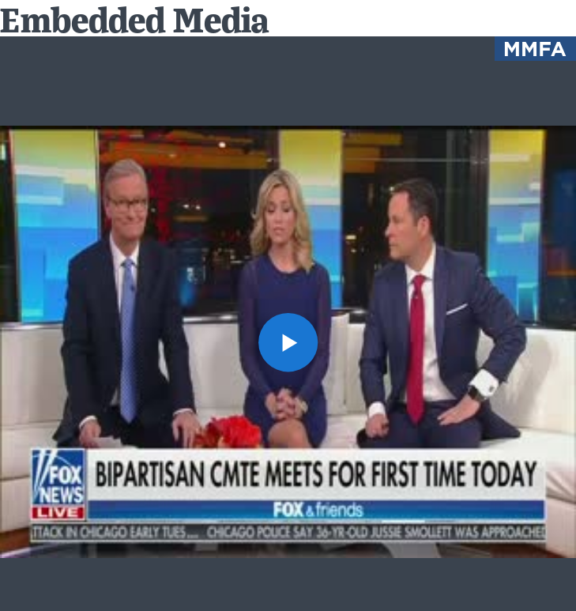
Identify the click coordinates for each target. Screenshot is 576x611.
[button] (288, 342)
